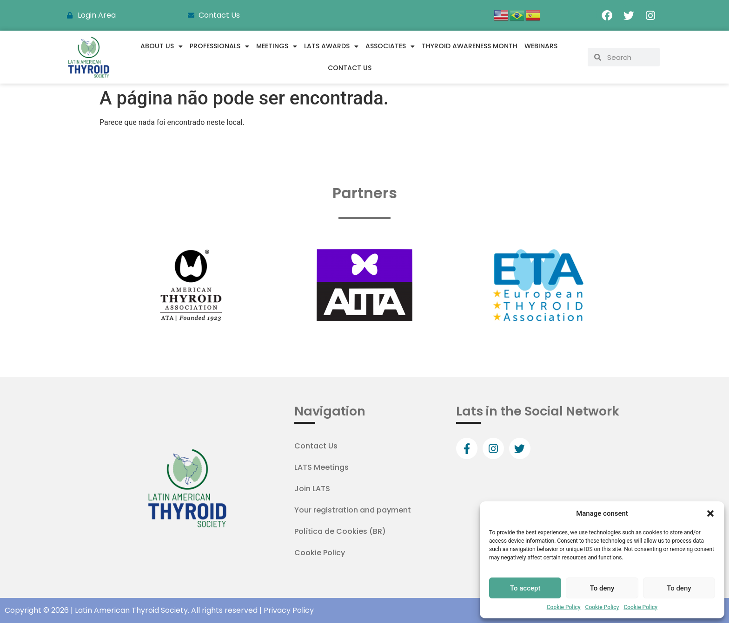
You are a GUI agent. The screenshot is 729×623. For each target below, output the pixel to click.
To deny (602, 588)
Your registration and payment (352, 510)
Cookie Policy (564, 607)
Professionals (219, 46)
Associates (390, 46)
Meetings (276, 46)
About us (161, 46)
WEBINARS (540, 46)
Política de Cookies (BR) (340, 531)
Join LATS (312, 488)
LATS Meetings (321, 467)
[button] (710, 513)
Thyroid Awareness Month (469, 46)
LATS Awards (331, 46)
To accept (525, 588)
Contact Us (349, 67)
